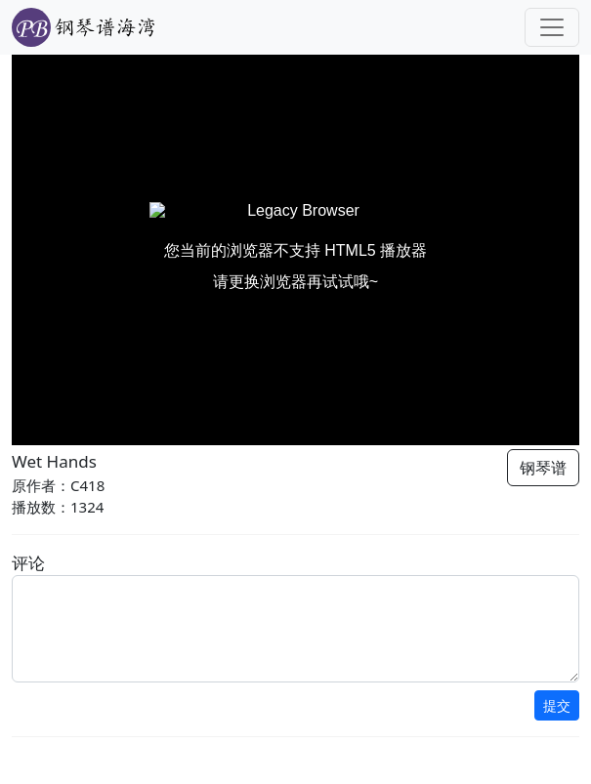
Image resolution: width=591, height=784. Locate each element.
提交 (556, 705)
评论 (28, 563)
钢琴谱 (543, 467)
